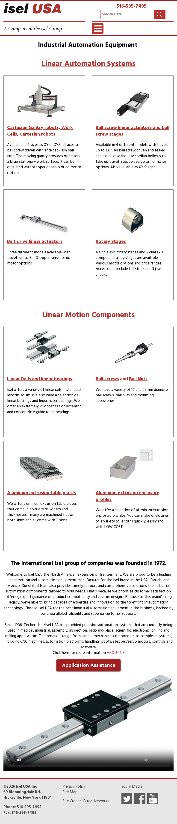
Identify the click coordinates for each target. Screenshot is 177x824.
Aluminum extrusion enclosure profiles (127, 496)
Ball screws (107, 379)
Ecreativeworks (96, 801)
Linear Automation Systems (88, 64)
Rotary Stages (111, 241)
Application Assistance (88, 665)
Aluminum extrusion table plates (41, 492)
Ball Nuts (138, 379)
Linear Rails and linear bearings (39, 379)
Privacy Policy (74, 786)
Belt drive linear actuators (34, 241)
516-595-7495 (132, 6)
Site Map (69, 792)
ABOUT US (115, 653)
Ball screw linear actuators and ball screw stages (132, 131)
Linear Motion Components (88, 315)
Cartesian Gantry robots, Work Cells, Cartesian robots (40, 131)
